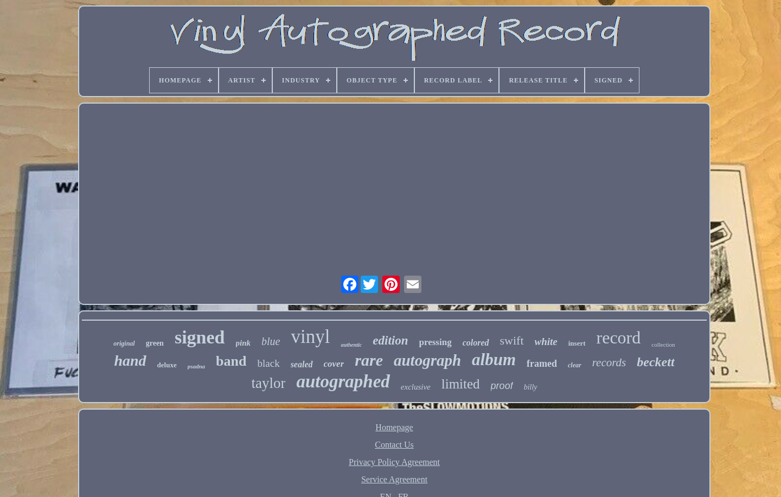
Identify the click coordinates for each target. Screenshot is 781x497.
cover (334, 364)
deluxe (167, 365)
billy (530, 387)
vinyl (310, 336)
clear (574, 365)
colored (476, 342)
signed (200, 337)
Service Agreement (394, 479)
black (268, 363)
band (231, 361)
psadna (196, 366)
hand (130, 360)
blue (270, 341)
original (124, 343)
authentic (351, 345)
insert (577, 343)
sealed (302, 364)
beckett (655, 362)
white (546, 341)
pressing (435, 342)
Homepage (394, 427)
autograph (427, 360)
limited (460, 384)
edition (390, 340)
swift (512, 340)
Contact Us (394, 444)
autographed (342, 381)
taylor (268, 383)
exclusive (416, 387)
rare (369, 360)
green (155, 343)
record (619, 337)
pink (243, 343)
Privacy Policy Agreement (394, 462)
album (494, 359)
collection (663, 344)
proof (502, 385)
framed (542, 363)
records (609, 362)
